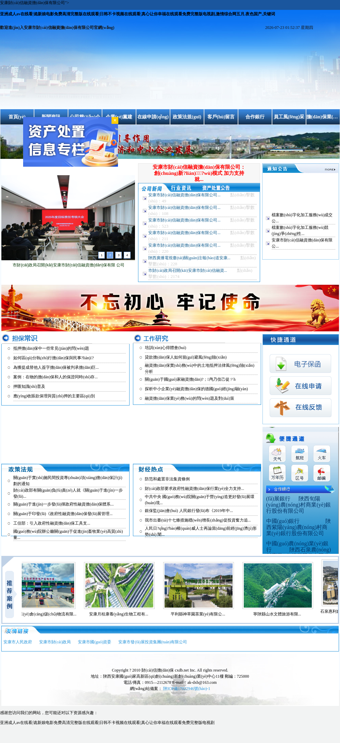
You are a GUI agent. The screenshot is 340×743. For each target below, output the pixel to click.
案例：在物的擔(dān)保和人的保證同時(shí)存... (55, 377)
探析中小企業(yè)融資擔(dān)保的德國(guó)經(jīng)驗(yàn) (196, 388)
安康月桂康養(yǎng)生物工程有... (121, 614)
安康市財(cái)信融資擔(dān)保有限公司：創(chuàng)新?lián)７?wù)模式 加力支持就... (199, 173)
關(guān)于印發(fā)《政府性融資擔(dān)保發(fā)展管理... (63, 513)
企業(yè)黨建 (119, 116)
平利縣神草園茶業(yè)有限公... (200, 614)
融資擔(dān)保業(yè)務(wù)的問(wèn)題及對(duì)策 (189, 398)
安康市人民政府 (17, 642)
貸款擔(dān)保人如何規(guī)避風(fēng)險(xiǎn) (185, 357)
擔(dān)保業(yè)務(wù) (323, 116)
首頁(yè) (17, 116)
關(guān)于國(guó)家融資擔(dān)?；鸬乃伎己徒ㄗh (190, 379)
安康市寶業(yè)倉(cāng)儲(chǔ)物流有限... (42, 614)
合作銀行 (255, 116)
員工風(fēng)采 (289, 116)
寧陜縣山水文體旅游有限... (280, 614)
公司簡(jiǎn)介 (85, 116)
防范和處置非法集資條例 (167, 479)
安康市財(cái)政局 (55, 642)
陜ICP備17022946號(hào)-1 (186, 688)
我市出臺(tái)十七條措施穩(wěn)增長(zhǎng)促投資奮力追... (198, 520)
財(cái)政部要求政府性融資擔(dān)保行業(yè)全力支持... (194, 488)
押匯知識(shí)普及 (29, 386)
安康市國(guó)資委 (94, 642)
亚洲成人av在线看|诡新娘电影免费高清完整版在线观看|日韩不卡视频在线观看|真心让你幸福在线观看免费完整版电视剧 (107, 722)
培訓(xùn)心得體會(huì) (165, 347)
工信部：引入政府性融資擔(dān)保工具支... (51, 523)
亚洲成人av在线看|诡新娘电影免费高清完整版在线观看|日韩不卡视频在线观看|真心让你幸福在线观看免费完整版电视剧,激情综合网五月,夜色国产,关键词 (137, 14)
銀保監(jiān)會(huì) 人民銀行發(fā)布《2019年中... (189, 510)
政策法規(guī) (187, 116)
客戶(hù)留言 (221, 116)
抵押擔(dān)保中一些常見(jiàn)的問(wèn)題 (51, 348)
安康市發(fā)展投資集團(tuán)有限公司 (152, 642)
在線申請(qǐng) (153, 116)
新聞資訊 (51, 116)
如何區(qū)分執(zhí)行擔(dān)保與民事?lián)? (53, 358)
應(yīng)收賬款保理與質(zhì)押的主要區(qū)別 (54, 396)
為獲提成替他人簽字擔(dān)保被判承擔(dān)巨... (56, 367)
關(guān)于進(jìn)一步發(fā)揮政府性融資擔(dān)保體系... (63, 504)
